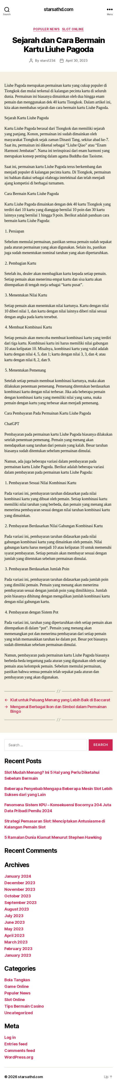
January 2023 (17, 955)
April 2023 (14, 935)
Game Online (16, 986)
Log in (10, 1037)
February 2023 (18, 948)
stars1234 (48, 60)
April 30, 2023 (76, 60)
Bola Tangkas (17, 980)
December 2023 (19, 882)
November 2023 (19, 889)
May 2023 (13, 929)
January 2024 (17, 876)
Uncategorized (18, 1012)
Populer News (46, 29)
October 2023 (17, 896)
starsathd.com (58, 9)
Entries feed (15, 1044)
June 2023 (14, 922)
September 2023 (20, 902)
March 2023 (15, 942)
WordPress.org (18, 1057)
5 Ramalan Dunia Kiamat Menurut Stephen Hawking (53, 837)
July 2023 (13, 915)
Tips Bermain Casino (24, 1006)
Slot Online (73, 29)
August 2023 (16, 909)
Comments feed (19, 1050)
